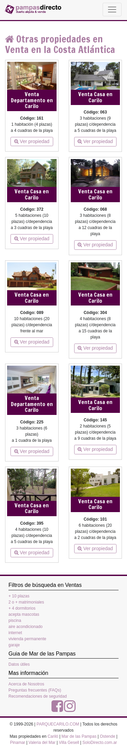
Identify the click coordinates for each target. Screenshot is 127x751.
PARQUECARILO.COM (58, 724)
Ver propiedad (31, 141)
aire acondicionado (25, 626)
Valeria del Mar (42, 742)
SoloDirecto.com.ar (99, 742)
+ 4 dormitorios (22, 608)
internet (15, 632)
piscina (14, 620)
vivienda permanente (27, 638)
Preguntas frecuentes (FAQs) (34, 690)
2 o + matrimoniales (26, 602)
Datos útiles (19, 664)
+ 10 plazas (18, 596)
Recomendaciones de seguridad (37, 696)
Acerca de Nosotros (26, 684)
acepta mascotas (23, 614)
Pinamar (17, 742)
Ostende (107, 736)
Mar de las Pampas (79, 736)
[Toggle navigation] (112, 9)
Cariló (52, 736)
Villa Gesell (69, 742)
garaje (14, 645)
